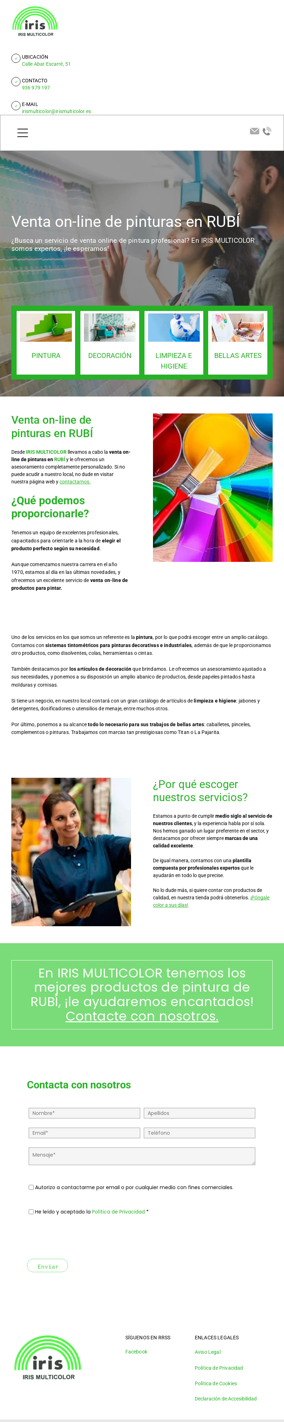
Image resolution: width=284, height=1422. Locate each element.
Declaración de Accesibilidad (226, 1399)
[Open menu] (22, 133)
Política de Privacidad (118, 1211)
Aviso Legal (208, 1352)
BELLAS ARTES (238, 355)
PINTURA (46, 355)
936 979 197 (36, 87)
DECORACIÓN (109, 355)
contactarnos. (75, 481)
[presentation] (82, 1238)
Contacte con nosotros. (142, 1016)
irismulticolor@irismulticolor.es (56, 111)
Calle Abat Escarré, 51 (46, 64)
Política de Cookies (216, 1383)
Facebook (136, 1352)
